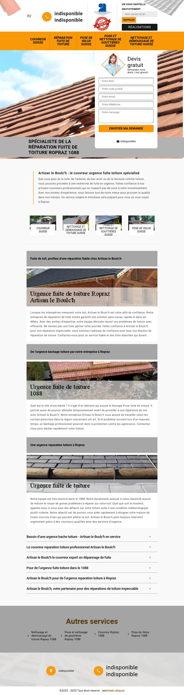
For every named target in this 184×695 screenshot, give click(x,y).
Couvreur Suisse (38, 40)
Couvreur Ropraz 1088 (108, 634)
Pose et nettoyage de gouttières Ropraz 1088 (76, 636)
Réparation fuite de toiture (63, 41)
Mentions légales (113, 690)
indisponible (68, 13)
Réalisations (139, 27)
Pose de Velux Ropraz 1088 (140, 634)
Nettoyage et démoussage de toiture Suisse (141, 41)
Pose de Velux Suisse (86, 41)
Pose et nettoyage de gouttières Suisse (110, 41)
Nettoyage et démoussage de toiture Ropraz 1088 (43, 636)
